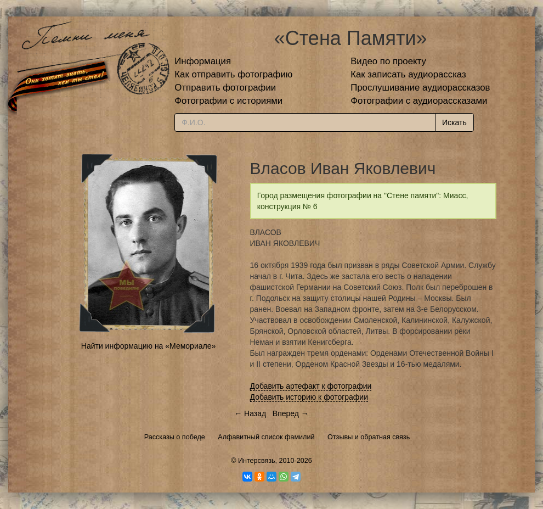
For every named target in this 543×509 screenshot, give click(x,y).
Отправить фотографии (225, 87)
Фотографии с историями (228, 101)
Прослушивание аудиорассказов (420, 87)
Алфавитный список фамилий (266, 437)
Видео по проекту (388, 61)
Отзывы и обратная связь (368, 437)
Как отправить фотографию (233, 74)
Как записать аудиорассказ (408, 74)
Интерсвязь (256, 461)
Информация (202, 61)
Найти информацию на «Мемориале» (148, 346)
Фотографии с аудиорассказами (418, 101)
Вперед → (291, 413)
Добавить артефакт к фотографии (311, 386)
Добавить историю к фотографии (309, 397)
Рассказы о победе (174, 437)
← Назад (250, 413)
